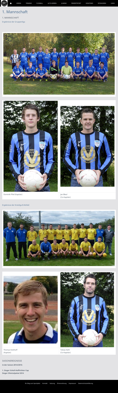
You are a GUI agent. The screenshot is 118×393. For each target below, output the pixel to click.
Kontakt (45, 383)
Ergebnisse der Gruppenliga (13, 22)
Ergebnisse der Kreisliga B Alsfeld (15, 205)
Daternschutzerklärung (85, 383)
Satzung (52, 383)
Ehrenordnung (62, 383)
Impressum (72, 383)
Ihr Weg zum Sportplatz (32, 383)
